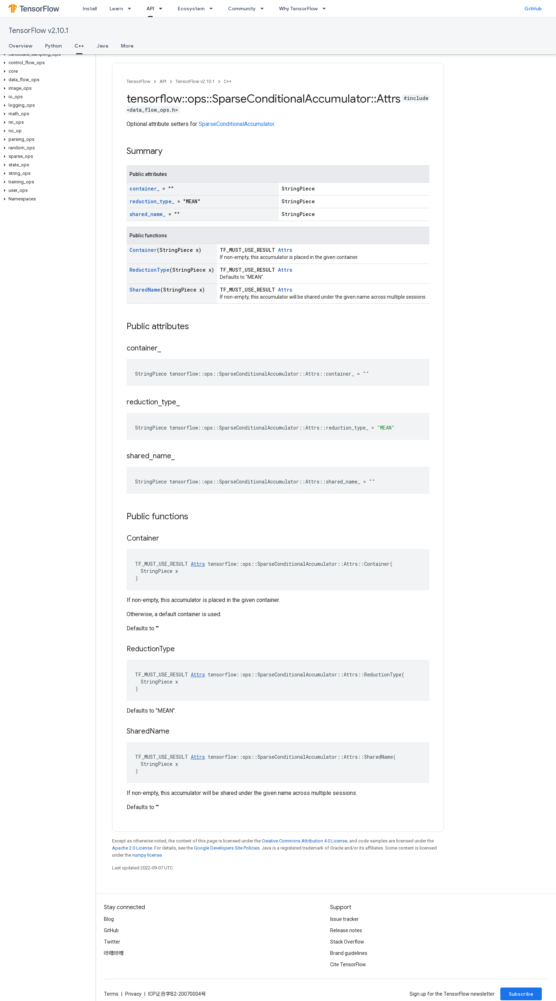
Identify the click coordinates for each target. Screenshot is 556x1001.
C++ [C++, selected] (79, 46)
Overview (20, 46)
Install (90, 8)
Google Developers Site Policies (227, 848)
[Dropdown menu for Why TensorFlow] (326, 8)
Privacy (133, 994)
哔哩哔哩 (114, 953)
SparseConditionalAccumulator (236, 124)
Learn (116, 8)
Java (102, 46)
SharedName (144, 289)
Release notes (346, 930)
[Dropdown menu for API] (162, 8)
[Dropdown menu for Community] (264, 8)
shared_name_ (147, 214)
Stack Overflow (347, 942)
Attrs (285, 250)
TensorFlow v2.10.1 (38, 30)
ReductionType (149, 269)
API (163, 81)
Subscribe (521, 994)
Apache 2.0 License (132, 848)
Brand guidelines (348, 953)
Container (143, 250)
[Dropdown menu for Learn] (131, 8)
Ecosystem (191, 8)
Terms (111, 994)
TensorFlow (138, 81)
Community (242, 8)
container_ (144, 188)
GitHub (533, 8)
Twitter (112, 942)
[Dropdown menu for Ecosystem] (213, 8)
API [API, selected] (150, 8)
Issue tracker (344, 919)
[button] (46, 54)
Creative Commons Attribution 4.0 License (304, 841)
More (127, 46)
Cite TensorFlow (348, 964)
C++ (228, 81)
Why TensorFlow (298, 8)
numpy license (147, 855)
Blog (109, 919)
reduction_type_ (151, 201)
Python (53, 46)
